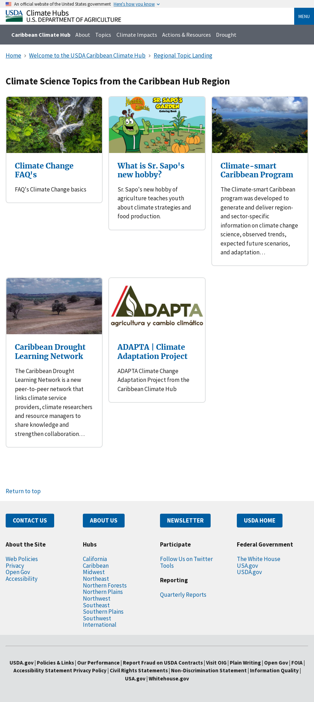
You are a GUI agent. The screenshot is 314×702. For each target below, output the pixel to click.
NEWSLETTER (185, 520)
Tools (167, 566)
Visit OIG (216, 662)
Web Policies (22, 559)
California (95, 559)
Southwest (97, 618)
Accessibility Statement (42, 670)
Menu (304, 16)
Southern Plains (103, 611)
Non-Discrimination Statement (209, 670)
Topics (103, 34)
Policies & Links (55, 662)
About (82, 34)
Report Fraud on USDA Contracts (163, 662)
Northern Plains (103, 592)
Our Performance (98, 662)
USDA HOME (259, 520)
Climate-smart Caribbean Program (257, 170)
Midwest (94, 572)
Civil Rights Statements (139, 670)
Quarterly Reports (183, 594)
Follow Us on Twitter (186, 559)
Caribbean (96, 566)
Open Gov (18, 572)
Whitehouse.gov (169, 678)
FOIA (297, 662)
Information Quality (274, 670)
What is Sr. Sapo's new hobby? (151, 170)
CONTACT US (30, 520)
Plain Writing (246, 662)
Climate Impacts (136, 34)
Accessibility (22, 579)
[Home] (63, 20)
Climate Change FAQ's (44, 170)
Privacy (15, 566)
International (99, 625)
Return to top (23, 491)
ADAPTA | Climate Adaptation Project (153, 351)
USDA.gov (249, 572)
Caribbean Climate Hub (40, 34)
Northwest (96, 598)
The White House (258, 559)
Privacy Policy (90, 670)
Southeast (96, 605)
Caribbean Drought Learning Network (50, 351)
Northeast (96, 579)
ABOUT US (104, 520)
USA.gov (247, 566)
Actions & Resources (186, 34)
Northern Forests (105, 585)
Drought (226, 34)
